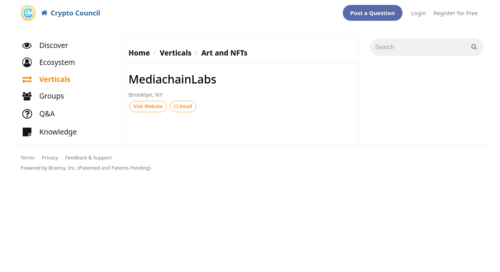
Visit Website (148, 102)
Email (183, 102)
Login (418, 11)
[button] (52, 58)
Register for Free (455, 11)
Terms (27, 154)
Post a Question (372, 11)
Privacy (50, 154)
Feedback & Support (88, 154)
